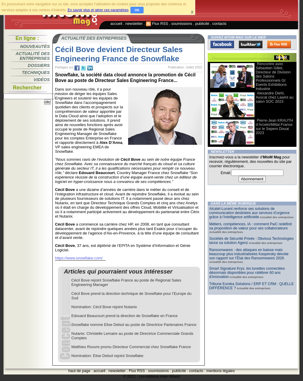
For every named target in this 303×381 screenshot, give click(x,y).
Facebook (222, 44)
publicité (202, 23)
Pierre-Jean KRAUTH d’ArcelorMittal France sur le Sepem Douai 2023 (274, 126)
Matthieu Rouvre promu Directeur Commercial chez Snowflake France (131, 347)
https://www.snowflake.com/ (79, 258)
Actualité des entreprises (33, 56)
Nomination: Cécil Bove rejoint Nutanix (104, 307)
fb (77, 68)
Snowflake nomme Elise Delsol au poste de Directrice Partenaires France (133, 324)
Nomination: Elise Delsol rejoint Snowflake (107, 355)
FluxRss (279, 44)
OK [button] (137, 10)
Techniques (36, 72)
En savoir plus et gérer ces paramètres (97, 10)
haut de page (79, 371)
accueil (116, 23)
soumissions (181, 23)
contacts (219, 23)
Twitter (250, 44)
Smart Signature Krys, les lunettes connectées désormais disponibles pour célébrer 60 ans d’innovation (247, 272)
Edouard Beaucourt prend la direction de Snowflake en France (124, 316)
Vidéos (42, 79)
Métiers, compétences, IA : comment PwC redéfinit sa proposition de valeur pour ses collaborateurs (250, 226)
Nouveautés (35, 46)
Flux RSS (157, 23)
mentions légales (220, 371)
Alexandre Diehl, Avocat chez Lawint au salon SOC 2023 (275, 97)
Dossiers (39, 65)
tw (83, 68)
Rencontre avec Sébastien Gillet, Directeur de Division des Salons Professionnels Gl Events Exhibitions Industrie (273, 76)
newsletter (134, 23)
